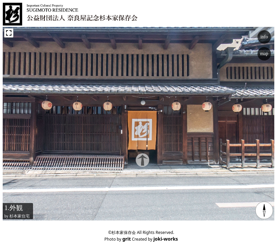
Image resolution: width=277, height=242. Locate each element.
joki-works (165, 239)
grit (126, 239)
